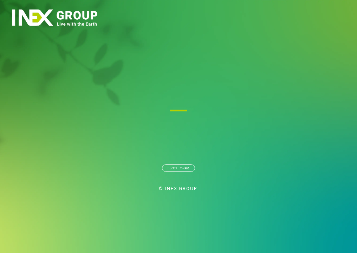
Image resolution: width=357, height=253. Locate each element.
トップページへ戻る (178, 172)
